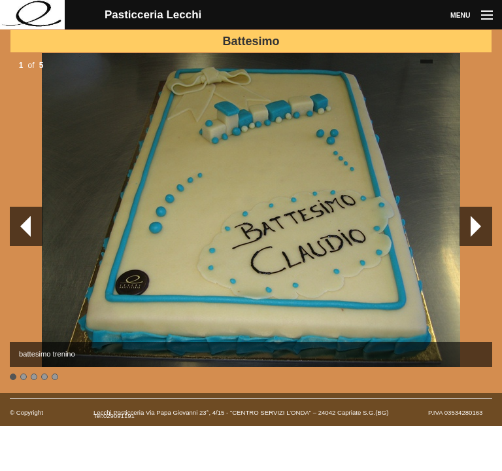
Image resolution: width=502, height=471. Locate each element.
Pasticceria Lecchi (153, 15)
